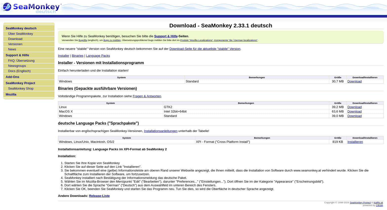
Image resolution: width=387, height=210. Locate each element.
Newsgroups (17, 66)
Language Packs (98, 55)
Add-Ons (12, 77)
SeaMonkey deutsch (21, 28)
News (12, 49)
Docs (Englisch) (19, 71)
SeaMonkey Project (20, 83)
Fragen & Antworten (147, 96)
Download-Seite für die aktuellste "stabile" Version (205, 49)
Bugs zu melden (112, 40)
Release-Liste (99, 196)
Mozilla (11, 94)
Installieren (355, 142)
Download (15, 39)
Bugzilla (82, 40)
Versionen (15, 44)
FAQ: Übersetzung (21, 60)
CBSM (379, 205)
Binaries (77, 55)
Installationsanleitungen (160, 131)
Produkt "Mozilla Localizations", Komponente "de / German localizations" (218, 40)
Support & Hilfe (17, 55)
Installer (63, 55)
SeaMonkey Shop (21, 88)
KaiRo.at (378, 202)
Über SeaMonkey (20, 34)
